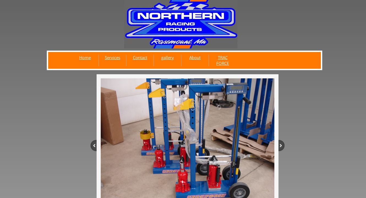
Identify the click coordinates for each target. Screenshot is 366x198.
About (195, 57)
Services (112, 57)
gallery (167, 57)
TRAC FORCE (222, 60)
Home (85, 57)
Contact (140, 57)
